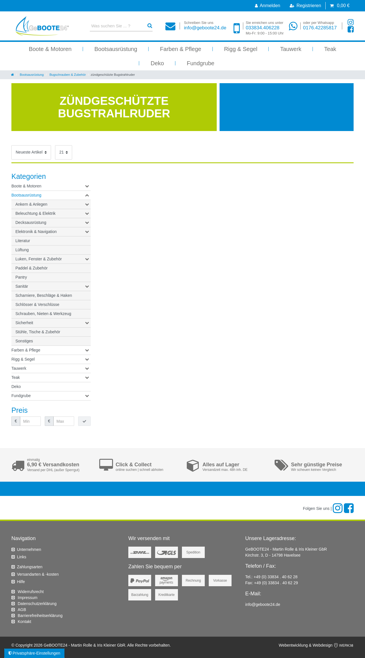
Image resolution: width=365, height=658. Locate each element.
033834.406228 (265, 28)
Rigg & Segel (240, 49)
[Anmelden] (268, 5)
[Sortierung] (31, 152)
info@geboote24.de (205, 25)
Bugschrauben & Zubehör (67, 74)
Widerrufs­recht (31, 591)
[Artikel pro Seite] (63, 152)
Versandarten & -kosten (37, 574)
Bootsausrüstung (115, 49)
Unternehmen (29, 549)
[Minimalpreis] (30, 421)
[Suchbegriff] (116, 26)
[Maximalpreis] (63, 421)
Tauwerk (290, 49)
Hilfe (21, 581)
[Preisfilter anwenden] (84, 421)
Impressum (27, 597)
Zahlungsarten (29, 567)
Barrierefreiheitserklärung (40, 615)
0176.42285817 (320, 25)
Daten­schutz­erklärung (37, 603)
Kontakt (24, 621)
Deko (157, 63)
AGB (22, 609)
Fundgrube (200, 63)
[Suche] (150, 26)
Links (21, 557)
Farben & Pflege (180, 49)
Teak (330, 49)
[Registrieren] (305, 5)
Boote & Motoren (50, 49)
